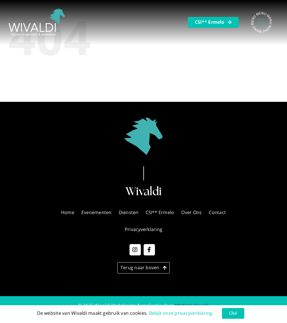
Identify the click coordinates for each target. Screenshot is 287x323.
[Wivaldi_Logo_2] (36, 11)
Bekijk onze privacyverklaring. (181, 313)
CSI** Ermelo (160, 212)
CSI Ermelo (134, 54)
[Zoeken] (201, 63)
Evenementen (137, 70)
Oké (233, 313)
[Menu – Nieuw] (262, 13)
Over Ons (132, 85)
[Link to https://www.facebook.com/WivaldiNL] (149, 249)
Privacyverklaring (141, 93)
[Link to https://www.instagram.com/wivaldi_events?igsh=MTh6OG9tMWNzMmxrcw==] (135, 249)
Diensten (132, 62)
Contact (131, 47)
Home (129, 78)
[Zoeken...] (236, 63)
